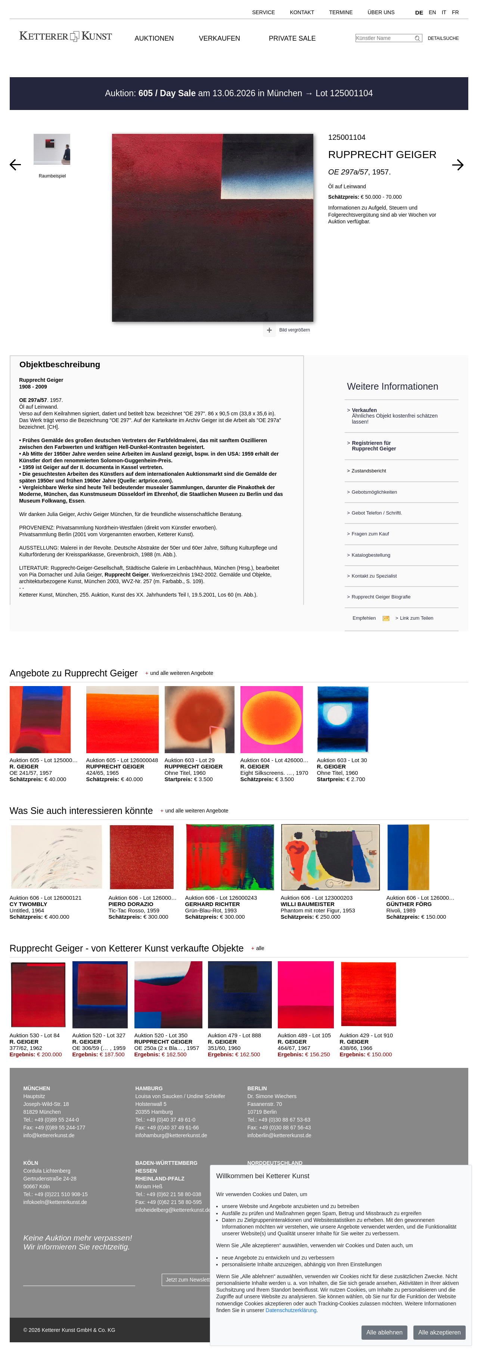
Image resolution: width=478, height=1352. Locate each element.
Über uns (380, 12)
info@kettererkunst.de (48, 1135)
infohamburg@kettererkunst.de (171, 1135)
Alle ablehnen (384, 1332)
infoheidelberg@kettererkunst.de (173, 1210)
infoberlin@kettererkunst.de (279, 1135)
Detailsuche (443, 38)
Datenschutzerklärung (291, 1310)
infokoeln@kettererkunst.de (55, 1202)
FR (455, 12)
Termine (341, 12)
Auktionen (154, 38)
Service (263, 12)
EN (432, 12)
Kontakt (302, 12)
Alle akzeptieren (439, 1332)
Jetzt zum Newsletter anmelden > (204, 1280)
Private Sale (292, 38)
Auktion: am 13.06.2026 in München (205, 93)
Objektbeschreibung (59, 364)
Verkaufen (219, 38)
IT (444, 12)
